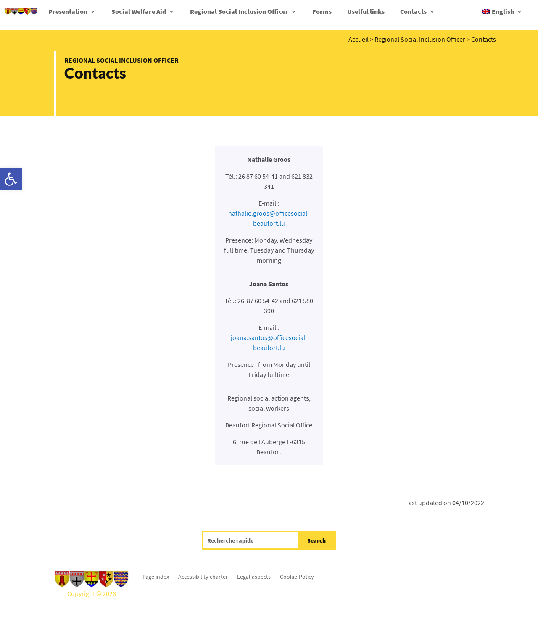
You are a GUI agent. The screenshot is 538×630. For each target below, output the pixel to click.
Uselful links (366, 11)
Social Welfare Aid (138, 11)
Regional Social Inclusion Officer (239, 11)
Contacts (413, 11)
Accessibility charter (203, 576)
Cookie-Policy (297, 576)
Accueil (358, 39)
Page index (155, 576)
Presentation (67, 11)
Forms (322, 11)
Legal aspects (254, 576)
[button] (11, 179)
